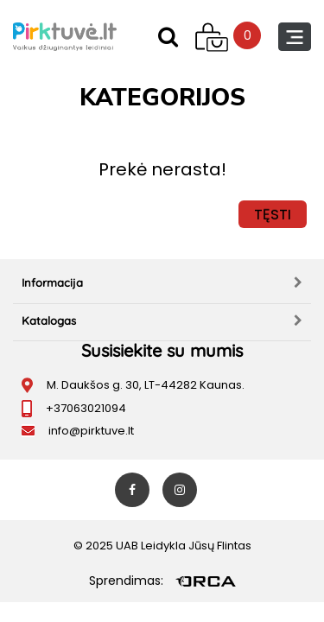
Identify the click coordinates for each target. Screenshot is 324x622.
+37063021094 (86, 408)
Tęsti (272, 214)
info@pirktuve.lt (91, 430)
